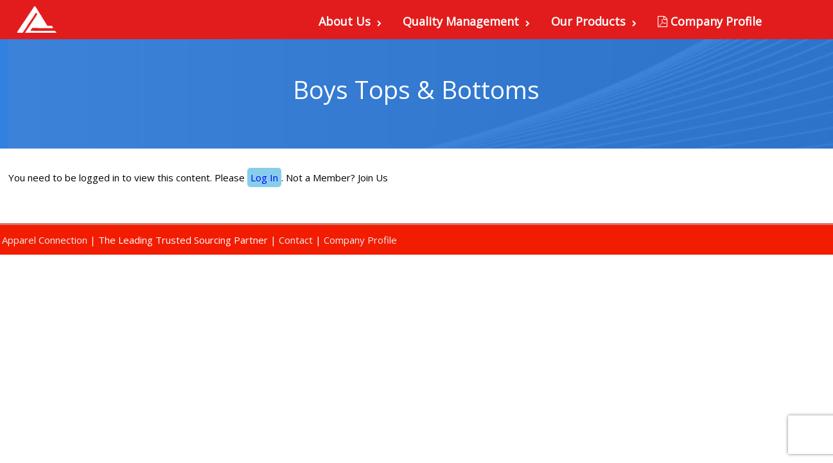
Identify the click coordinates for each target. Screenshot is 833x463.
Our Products (593, 21)
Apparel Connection (44, 239)
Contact (296, 239)
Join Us (373, 177)
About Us (350, 21)
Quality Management (466, 21)
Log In (264, 177)
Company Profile (710, 21)
